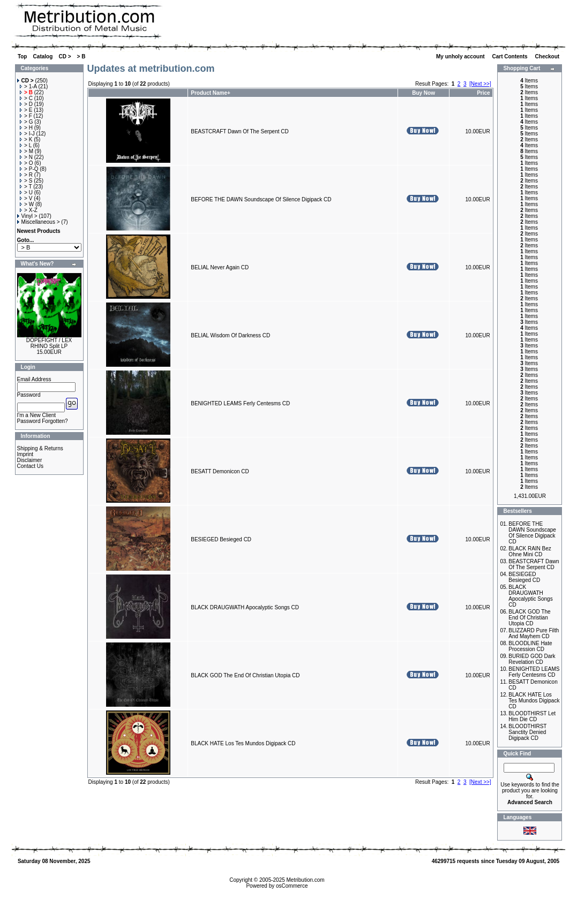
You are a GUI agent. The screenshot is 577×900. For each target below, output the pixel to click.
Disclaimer (29, 460)
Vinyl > (27, 216)
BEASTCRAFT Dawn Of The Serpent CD (239, 131)
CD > (64, 56)
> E (26, 110)
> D (26, 104)
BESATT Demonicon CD (220, 471)
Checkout (548, 56)
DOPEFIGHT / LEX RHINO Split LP (49, 343)
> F (26, 116)
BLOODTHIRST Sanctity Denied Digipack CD (527, 732)
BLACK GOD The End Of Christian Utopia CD (245, 675)
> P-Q (29, 169)
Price (483, 93)
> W (27, 204)
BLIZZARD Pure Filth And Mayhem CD (533, 633)
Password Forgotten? (42, 421)
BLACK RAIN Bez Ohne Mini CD (529, 551)
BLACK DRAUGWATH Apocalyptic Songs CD (245, 607)
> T (26, 187)
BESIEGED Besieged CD (221, 539)
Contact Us (30, 466)
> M (26, 151)
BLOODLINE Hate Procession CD (530, 646)
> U (26, 192)
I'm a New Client (36, 415)
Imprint (25, 454)
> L (26, 145)
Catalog (43, 56)
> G (26, 122)
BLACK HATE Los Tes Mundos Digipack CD (243, 743)
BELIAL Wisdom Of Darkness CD (230, 335)
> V (26, 198)
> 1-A (28, 86)
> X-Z (29, 210)
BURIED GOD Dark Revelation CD (531, 659)
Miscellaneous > (38, 222)
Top (22, 56)
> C (26, 98)
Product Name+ (210, 93)
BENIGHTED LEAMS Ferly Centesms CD (240, 403)
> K (26, 139)
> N (26, 157)
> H (26, 128)
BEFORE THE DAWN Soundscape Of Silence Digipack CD (261, 199)
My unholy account (461, 56)
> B (81, 56)
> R (26, 175)
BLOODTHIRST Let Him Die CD (532, 716)
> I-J (27, 134)
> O (26, 163)
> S (26, 181)
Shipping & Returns (40, 448)
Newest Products (39, 231)
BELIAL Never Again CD (220, 267)
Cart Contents (510, 56)
